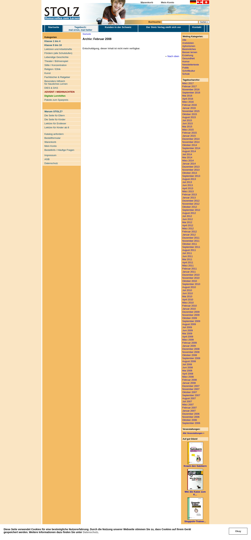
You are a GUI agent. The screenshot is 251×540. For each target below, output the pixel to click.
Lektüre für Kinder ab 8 (56, 127)
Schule (186, 73)
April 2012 (187, 225)
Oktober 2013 (189, 173)
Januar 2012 (189, 234)
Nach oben (173, 56)
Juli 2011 (187, 253)
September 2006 (191, 423)
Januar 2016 (189, 108)
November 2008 (191, 352)
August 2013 (189, 179)
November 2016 (191, 89)
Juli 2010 (187, 290)
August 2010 (189, 287)
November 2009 (191, 315)
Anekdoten (188, 43)
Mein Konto (167, 2)
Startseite (53, 28)
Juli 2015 (187, 120)
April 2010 (187, 299)
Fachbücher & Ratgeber (57, 77)
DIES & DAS (51, 87)
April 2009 (187, 336)
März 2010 (188, 302)
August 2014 (189, 151)
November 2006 (191, 417)
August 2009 (189, 324)
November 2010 (191, 278)
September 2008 (191, 358)
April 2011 (187, 262)
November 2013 (191, 169)
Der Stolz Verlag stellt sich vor (163, 27)
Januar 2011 (189, 271)
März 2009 (188, 339)
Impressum (50, 155)
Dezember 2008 (191, 349)
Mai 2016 (187, 95)
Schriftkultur (188, 70)
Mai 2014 (187, 157)
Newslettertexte (190, 64)
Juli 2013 (187, 182)
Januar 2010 (189, 308)
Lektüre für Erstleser (55, 123)
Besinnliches (189, 49)
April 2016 (187, 98)
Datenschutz (90, 532)
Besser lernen (189, 52)
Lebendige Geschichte (56, 57)
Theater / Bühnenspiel (56, 61)
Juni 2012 (187, 219)
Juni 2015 (187, 123)
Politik (185, 67)
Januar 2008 (189, 383)
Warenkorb (147, 2)
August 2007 (189, 398)
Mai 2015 (187, 126)
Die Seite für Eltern (54, 115)
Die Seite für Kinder (55, 119)
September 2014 (191, 148)
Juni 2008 (187, 367)
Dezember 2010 (191, 274)
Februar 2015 (189, 132)
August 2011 (189, 250)
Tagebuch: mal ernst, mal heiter (80, 28)
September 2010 (191, 284)
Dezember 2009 (191, 312)
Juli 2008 (187, 364)
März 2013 (188, 191)
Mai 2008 (187, 370)
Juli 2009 (187, 327)
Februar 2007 (189, 407)
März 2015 (188, 129)
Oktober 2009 (189, 318)
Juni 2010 (187, 293)
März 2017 (188, 83)
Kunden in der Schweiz (118, 27)
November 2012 (191, 203)
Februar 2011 (189, 268)
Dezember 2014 (191, 139)
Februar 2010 (189, 305)
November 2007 (191, 389)
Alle (184, 40)
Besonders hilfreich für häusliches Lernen (56, 82)
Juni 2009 (187, 330)
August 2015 (189, 117)
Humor (186, 61)
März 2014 (188, 160)
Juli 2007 (187, 401)
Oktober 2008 (189, 355)
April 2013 (187, 188)
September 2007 (191, 395)
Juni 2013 (187, 185)
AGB (47, 159)
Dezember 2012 (191, 200)
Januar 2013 (189, 197)
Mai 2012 (187, 222)
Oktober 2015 (189, 114)
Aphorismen (188, 46)
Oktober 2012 (189, 206)
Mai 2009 (187, 333)
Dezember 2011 (191, 237)
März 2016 (188, 101)
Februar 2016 (189, 105)
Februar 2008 (189, 379)
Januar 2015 (189, 135)
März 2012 (188, 228)
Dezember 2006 (191, 413)
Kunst (47, 73)
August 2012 (189, 213)
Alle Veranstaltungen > (193, 433)
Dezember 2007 (191, 386)
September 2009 (191, 321)
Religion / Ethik (52, 69)
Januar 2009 (189, 345)
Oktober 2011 (189, 244)
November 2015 (191, 111)
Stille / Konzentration (55, 65)
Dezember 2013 (191, 166)
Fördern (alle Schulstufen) (58, 53)
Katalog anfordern (54, 134)
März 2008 (188, 376)
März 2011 (188, 265)
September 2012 (191, 210)
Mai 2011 (187, 259)
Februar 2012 (189, 231)
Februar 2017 (189, 86)
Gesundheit (188, 58)
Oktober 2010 (189, 281)
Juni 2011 (187, 256)
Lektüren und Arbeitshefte (58, 49)
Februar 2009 (189, 342)
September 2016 (191, 92)
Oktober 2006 (189, 420)
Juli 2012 (187, 216)
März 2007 (188, 404)
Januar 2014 (189, 163)
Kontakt (196, 27)
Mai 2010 (187, 296)
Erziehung (187, 55)
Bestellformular (52, 138)
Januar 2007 (189, 410)
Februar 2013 (189, 194)
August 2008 (189, 361)
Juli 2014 (187, 154)
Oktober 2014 (189, 145)
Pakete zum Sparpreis (56, 99)
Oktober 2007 (189, 392)
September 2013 (191, 176)
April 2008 (187, 373)
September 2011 (191, 247)
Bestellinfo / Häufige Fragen (59, 150)
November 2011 (191, 240)
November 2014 (191, 142)
